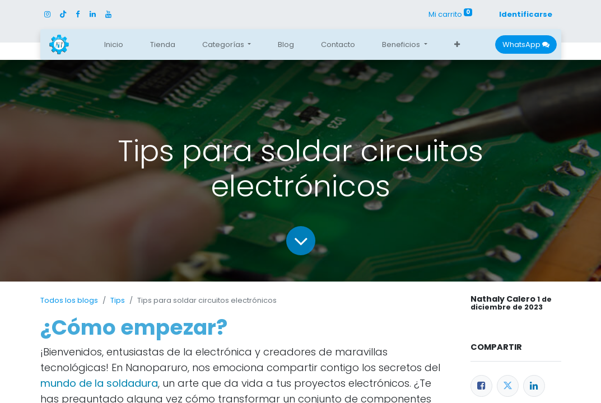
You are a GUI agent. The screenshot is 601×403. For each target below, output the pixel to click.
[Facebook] (481, 386)
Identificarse (525, 14)
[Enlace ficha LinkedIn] (534, 386)
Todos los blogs (69, 300)
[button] (457, 45)
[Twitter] (508, 386)
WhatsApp (525, 44)
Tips (117, 300)
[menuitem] (114, 45)
